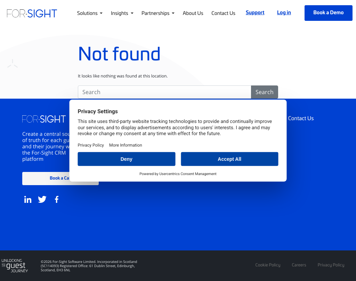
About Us (193, 12)
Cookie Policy (267, 265)
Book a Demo (328, 12)
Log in (284, 12)
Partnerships (156, 12)
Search (265, 92)
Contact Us (223, 12)
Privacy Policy (331, 265)
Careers (299, 265)
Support (255, 12)
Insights (120, 12)
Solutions (88, 12)
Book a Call (60, 177)
